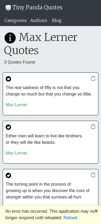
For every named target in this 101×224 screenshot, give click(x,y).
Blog (57, 20)
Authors (38, 20)
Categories (15, 20)
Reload (70, 217)
